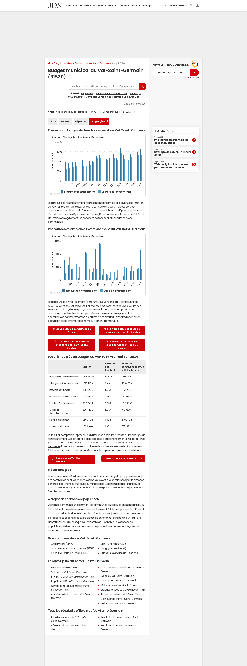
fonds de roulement (113, 442)
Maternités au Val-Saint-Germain (120, 585)
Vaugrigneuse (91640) (113, 548)
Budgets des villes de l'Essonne (119, 553)
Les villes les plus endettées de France (72, 330)
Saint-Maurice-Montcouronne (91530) (73, 548)
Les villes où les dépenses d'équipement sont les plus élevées (122, 345)
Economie (170, 5)
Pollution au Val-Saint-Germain (119, 603)
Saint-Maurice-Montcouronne (111, 93)
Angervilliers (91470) (63, 543)
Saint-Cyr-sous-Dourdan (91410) (70, 553)
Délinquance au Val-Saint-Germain (121, 598)
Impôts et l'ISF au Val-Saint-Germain (72, 581)
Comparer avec (111, 112)
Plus (183, 5)
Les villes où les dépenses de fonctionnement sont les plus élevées (71, 345)
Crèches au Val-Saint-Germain (119, 580)
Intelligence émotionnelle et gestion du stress (171, 140)
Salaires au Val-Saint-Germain (68, 572)
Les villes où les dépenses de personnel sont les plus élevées (122, 330)
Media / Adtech (93, 5)
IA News (69, 5)
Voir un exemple (192, 78)
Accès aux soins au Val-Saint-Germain (123, 594)
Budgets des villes (63, 63)
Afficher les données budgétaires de (67, 112)
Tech (79, 5)
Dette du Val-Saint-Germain (123, 458)
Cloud (159, 5)
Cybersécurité (128, 5)
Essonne (79, 63)
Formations (164, 131)
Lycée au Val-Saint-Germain (117, 576)
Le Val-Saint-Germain (97, 63)
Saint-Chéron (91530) (113, 543)
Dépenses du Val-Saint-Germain (68, 459)
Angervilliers (87, 93)
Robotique (146, 5)
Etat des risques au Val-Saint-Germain (123, 589)
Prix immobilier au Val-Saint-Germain (73, 576)
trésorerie (54, 446)
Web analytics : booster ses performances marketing (171, 165)
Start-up (111, 5)
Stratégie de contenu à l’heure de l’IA (172, 152)
